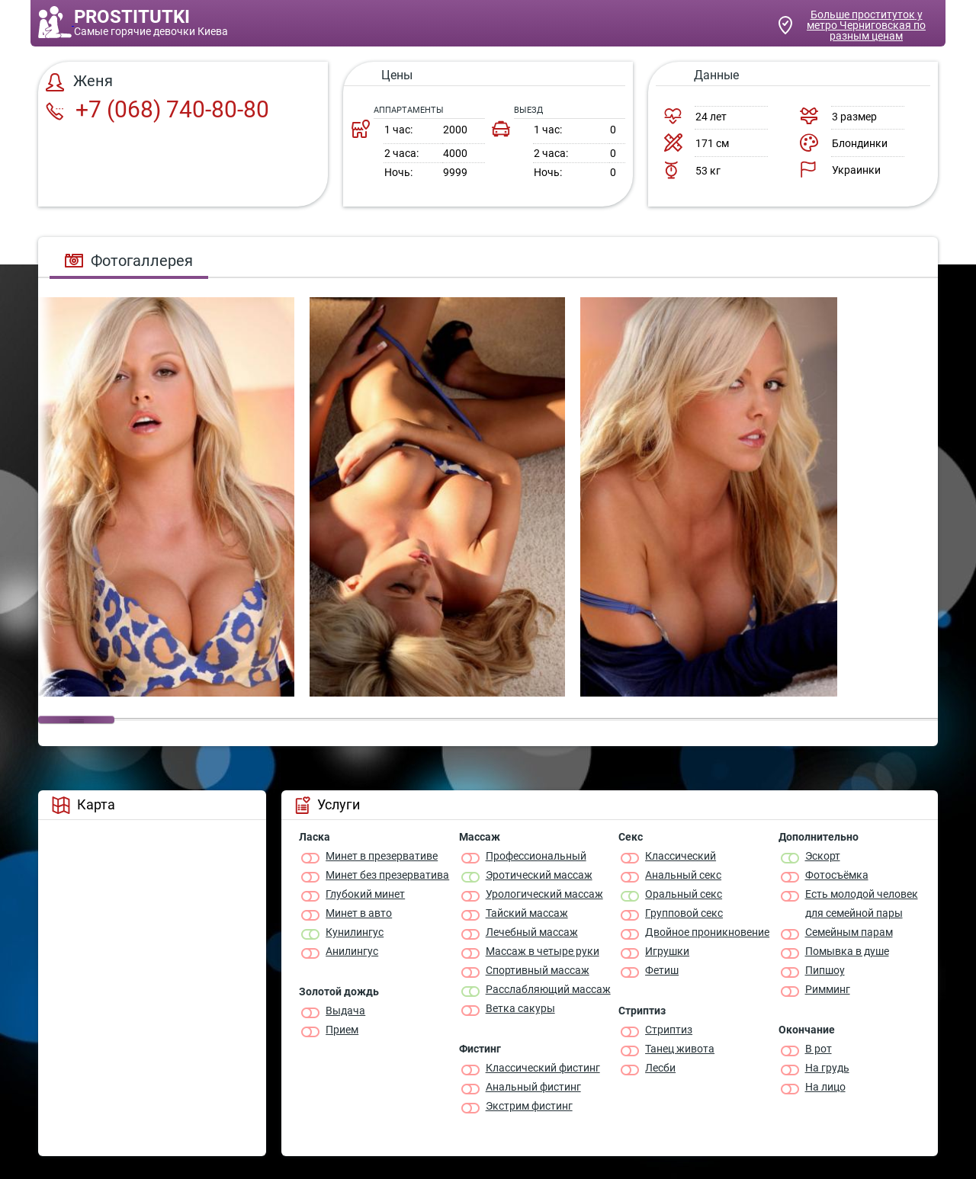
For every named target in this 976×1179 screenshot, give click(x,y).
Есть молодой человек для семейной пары (861, 903)
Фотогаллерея (129, 260)
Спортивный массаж (537, 970)
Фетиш (662, 970)
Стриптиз (668, 1030)
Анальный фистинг (533, 1087)
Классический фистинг (543, 1068)
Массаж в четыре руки (542, 951)
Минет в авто (359, 913)
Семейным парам (849, 932)
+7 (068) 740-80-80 (157, 109)
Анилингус (352, 951)
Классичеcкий (680, 856)
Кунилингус (355, 932)
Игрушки (667, 951)
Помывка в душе (847, 951)
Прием (342, 1030)
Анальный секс (683, 875)
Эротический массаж (539, 875)
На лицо (825, 1087)
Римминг (827, 989)
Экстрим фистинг (529, 1106)
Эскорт (822, 856)
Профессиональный (536, 856)
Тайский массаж (527, 913)
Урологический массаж (544, 894)
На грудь (827, 1068)
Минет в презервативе (382, 856)
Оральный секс (683, 894)
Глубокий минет (365, 894)
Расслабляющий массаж (548, 989)
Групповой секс (684, 913)
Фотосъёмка (836, 875)
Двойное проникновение (707, 932)
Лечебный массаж (532, 932)
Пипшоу (825, 970)
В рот (818, 1049)
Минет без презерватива (387, 875)
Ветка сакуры (520, 1008)
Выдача (345, 1010)
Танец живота (679, 1049)
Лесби (660, 1068)
